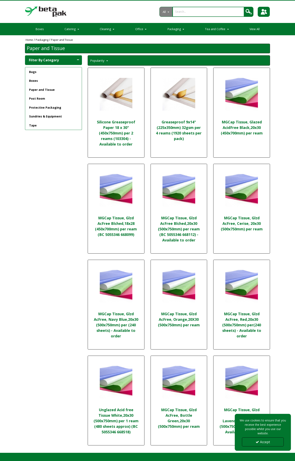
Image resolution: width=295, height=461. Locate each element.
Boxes (39, 29)
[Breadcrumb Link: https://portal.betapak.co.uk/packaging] (42, 40)
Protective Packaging (45, 107)
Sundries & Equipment (45, 116)
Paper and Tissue (42, 90)
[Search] (208, 12)
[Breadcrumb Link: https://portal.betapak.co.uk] (29, 40)
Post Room (37, 98)
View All (255, 29)
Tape (33, 125)
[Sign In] (264, 12)
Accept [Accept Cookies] (263, 442)
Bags (32, 72)
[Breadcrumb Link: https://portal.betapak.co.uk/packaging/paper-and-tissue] (62, 40)
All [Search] (164, 12)
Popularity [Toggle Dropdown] (97, 60)
